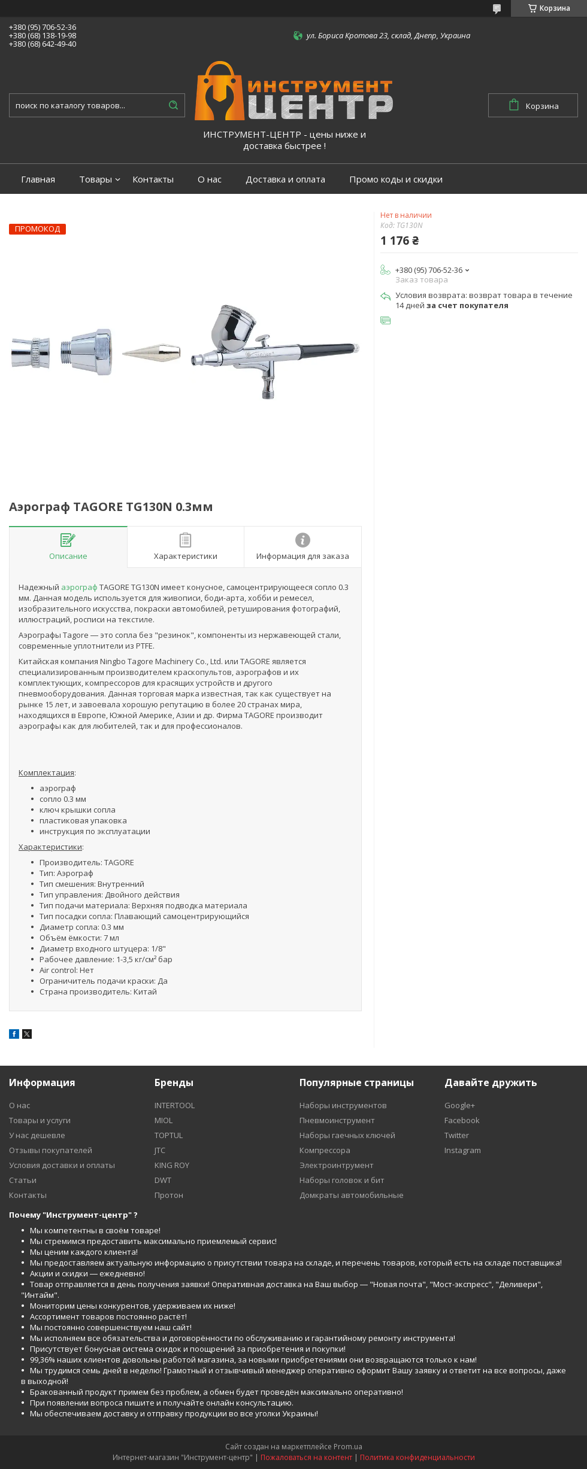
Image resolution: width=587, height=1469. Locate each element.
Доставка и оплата (285, 179)
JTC (160, 1150)
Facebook (462, 1120)
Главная (38, 179)
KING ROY (172, 1165)
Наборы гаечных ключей (347, 1135)
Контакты (153, 179)
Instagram (462, 1150)
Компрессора (324, 1150)
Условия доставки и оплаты (62, 1165)
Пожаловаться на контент (306, 1457)
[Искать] (173, 105)
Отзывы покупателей (50, 1150)
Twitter (456, 1135)
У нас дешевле (37, 1135)
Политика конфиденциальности (417, 1457)
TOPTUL (169, 1135)
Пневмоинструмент (337, 1120)
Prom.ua (348, 1446)
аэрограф (79, 587)
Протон (169, 1195)
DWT (163, 1180)
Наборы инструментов (343, 1105)
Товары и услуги (40, 1120)
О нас (210, 179)
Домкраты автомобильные (351, 1195)
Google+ (459, 1105)
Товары (95, 179)
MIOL (164, 1120)
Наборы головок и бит (342, 1180)
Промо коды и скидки (396, 179)
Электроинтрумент (336, 1165)
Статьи (23, 1180)
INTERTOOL (175, 1105)
